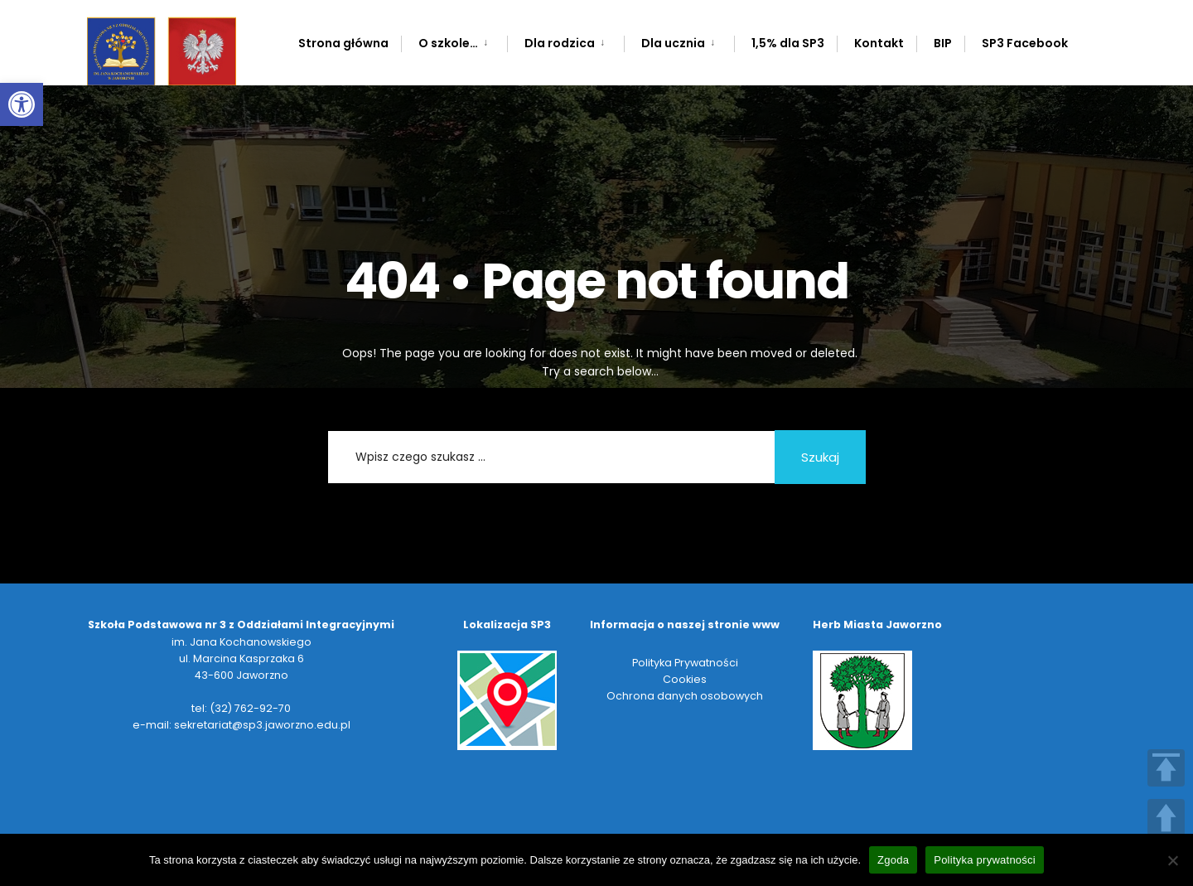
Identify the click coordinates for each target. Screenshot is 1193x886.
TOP (1166, 768)
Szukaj (820, 457)
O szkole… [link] (448, 43)
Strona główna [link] (343, 43)
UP (1166, 817)
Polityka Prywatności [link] (685, 663)
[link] (21, 104)
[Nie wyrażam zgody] (1172, 860)
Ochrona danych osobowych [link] (684, 696)
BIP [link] (943, 43)
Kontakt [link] (879, 43)
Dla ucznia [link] (673, 43)
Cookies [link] (685, 679)
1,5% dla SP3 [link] (787, 43)
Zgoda (893, 860)
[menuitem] (454, 40)
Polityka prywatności (985, 860)
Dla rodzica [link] (559, 43)
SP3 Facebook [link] (1025, 43)
